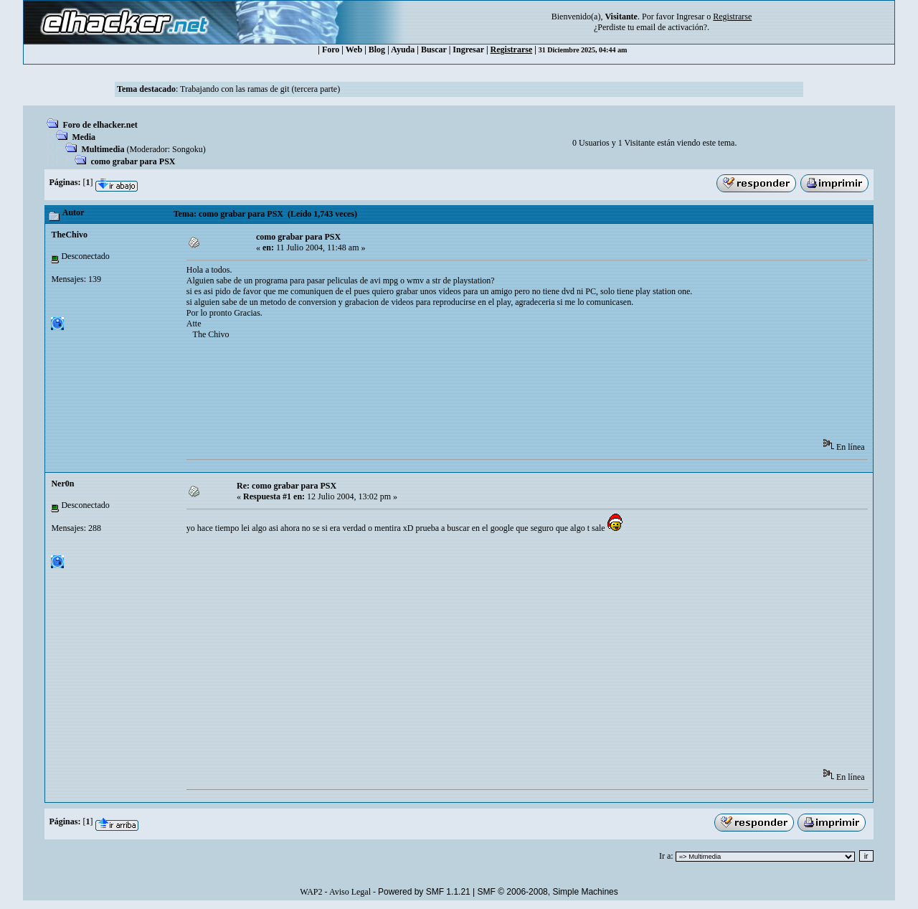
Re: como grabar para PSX (286, 486)
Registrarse (512, 49)
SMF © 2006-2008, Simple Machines (548, 892)
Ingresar (690, 16)
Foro (330, 49)
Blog (377, 49)
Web (354, 49)
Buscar (434, 49)
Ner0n (62, 484)
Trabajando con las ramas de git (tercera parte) (260, 89)
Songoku (187, 149)
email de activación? (671, 27)
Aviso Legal (350, 892)
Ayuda (403, 49)
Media (83, 137)
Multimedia (102, 149)
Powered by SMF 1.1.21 (424, 892)
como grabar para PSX (132, 161)
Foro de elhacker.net (99, 125)
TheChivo (69, 235)
